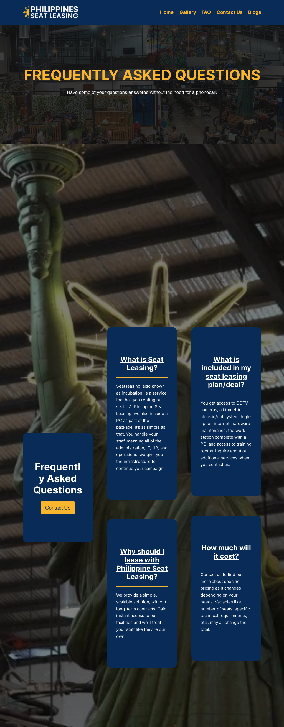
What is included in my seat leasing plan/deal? (226, 372)
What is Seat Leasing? (142, 363)
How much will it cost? (226, 551)
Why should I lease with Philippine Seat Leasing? (142, 564)
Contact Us (57, 508)
